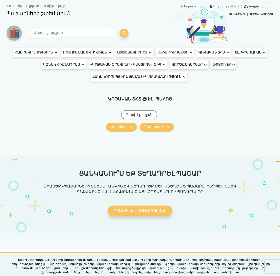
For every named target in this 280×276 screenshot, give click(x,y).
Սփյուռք (224, 65)
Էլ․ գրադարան (250, 52)
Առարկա (121, 127)
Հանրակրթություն (36, 52)
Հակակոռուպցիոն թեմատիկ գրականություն (138, 77)
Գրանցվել (232, 14)
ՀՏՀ (236, 6)
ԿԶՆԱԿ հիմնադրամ (63, 65)
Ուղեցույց (219, 6)
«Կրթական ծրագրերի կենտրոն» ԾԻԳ (127, 65)
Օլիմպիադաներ (174, 52)
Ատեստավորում (134, 52)
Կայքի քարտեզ (259, 6)
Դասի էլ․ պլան (139, 115)
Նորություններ (194, 6)
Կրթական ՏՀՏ (213, 52)
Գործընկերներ (189, 65)
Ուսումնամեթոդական (87, 52)
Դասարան (156, 127)
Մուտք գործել (259, 14)
